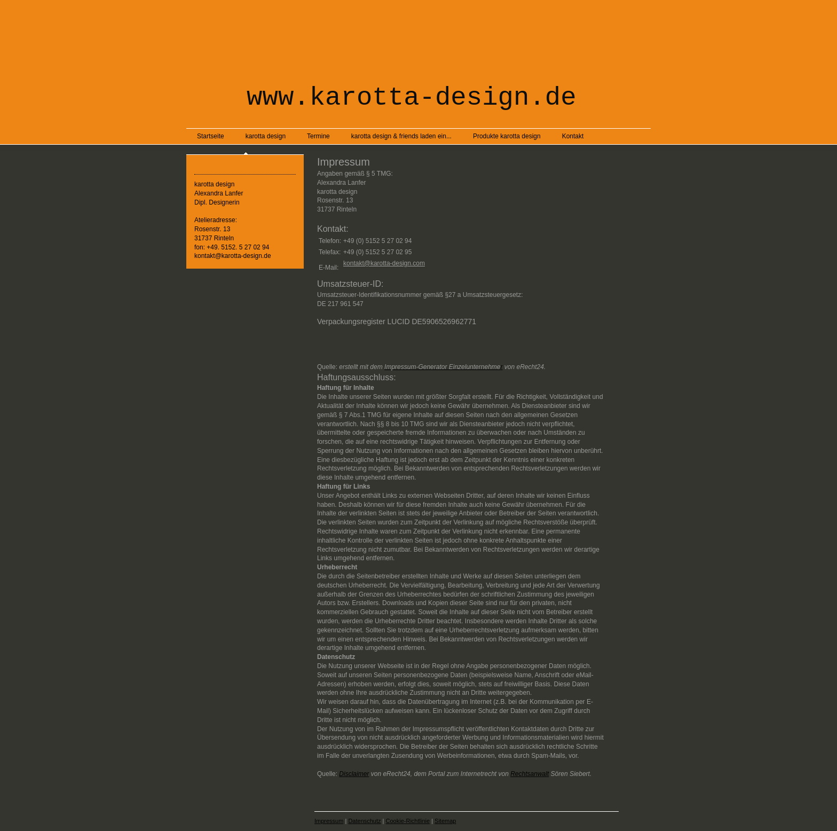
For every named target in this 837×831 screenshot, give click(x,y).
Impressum (328, 821)
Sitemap (445, 821)
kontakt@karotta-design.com (384, 263)
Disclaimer (354, 774)
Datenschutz (364, 821)
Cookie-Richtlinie (408, 821)
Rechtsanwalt (529, 774)
